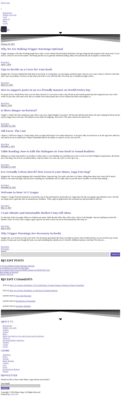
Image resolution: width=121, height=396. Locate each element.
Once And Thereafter (23, 296)
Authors (6, 330)
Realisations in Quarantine (25, 301)
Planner (5, 371)
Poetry (5, 357)
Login (5, 17)
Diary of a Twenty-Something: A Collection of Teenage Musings (34, 290)
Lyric (5, 365)
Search (3, 251)
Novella (6, 359)
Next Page (5, 249)
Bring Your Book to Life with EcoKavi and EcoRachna (23, 336)
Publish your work (9, 15)
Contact (5, 332)
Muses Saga (5, 3)
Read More (5, 62)
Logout (5, 345)
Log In (5, 23)
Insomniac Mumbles (23, 306)
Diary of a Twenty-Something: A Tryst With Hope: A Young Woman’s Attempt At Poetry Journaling (47, 285)
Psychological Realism (11, 369)
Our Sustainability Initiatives (13, 340)
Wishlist (6, 343)
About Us (6, 19)
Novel (5, 367)
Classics (6, 363)
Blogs (5, 21)
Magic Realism (8, 361)
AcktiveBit (14, 394)
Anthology (7, 355)
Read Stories (7, 13)
